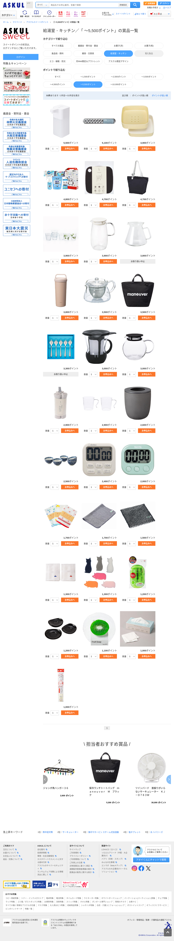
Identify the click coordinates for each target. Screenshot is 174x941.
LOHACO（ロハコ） (111, 850)
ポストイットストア (135, 905)
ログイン (20, 57)
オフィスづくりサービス (156, 905)
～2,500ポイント (118, 77)
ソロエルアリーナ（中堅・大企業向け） (114, 854)
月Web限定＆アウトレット (88, 61)
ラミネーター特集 (91, 898)
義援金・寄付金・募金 (88, 46)
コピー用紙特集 (12, 898)
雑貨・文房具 (88, 53)
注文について (10, 850)
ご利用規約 (75, 853)
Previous (45, 779)
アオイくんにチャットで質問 (151, 859)
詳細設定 (123, 5)
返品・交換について (12, 859)
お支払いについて (11, 856)
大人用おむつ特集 (57, 905)
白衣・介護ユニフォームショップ (110, 905)
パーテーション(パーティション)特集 (139, 898)
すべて (58, 77)
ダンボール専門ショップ (102, 902)
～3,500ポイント (148, 77)
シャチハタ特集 (87, 905)
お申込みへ (70, 148)
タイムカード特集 (73, 898)
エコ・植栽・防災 (58, 61)
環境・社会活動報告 (46, 856)
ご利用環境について (79, 859)
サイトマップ (75, 850)
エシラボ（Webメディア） (114, 866)
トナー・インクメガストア (32, 898)
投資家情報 (43, 853)
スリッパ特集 (71, 902)
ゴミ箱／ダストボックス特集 (30, 902)
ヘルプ (168, 8)
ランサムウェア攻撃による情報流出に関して (50, 873)
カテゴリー (8, 15)
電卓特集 (50, 898)
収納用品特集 (72, 905)
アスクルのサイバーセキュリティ (50, 867)
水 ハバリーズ (156, 832)
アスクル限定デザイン (118, 61)
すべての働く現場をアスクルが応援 (20, 905)
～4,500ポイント (57, 84)
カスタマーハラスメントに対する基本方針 (50, 860)
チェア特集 (162, 898)
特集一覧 (28, 909)
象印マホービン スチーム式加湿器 (103, 832)
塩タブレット (135, 832)
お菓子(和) (149, 46)
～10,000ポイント (118, 84)
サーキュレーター (70, 832)
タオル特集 (84, 902)
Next (168, 779)
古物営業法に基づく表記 (81, 866)
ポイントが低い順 (160, 95)
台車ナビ (132, 902)
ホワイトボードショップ (111, 898)
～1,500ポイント (88, 77)
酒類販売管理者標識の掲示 (82, 869)
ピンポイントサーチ (14, 909)
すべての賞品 (58, 46)
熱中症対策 (48, 832)
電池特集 (60, 898)
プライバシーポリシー (80, 856)
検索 (135, 5)
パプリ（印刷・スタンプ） (114, 859)
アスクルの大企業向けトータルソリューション (114, 870)
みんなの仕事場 (109, 862)
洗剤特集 (60, 902)
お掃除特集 (49, 902)
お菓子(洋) (118, 46)
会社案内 (42, 850)
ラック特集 (10, 902)
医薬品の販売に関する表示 (82, 872)
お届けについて (10, 853)
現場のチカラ (120, 902)
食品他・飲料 (58, 53)
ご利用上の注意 (77, 863)
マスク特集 (42, 905)
